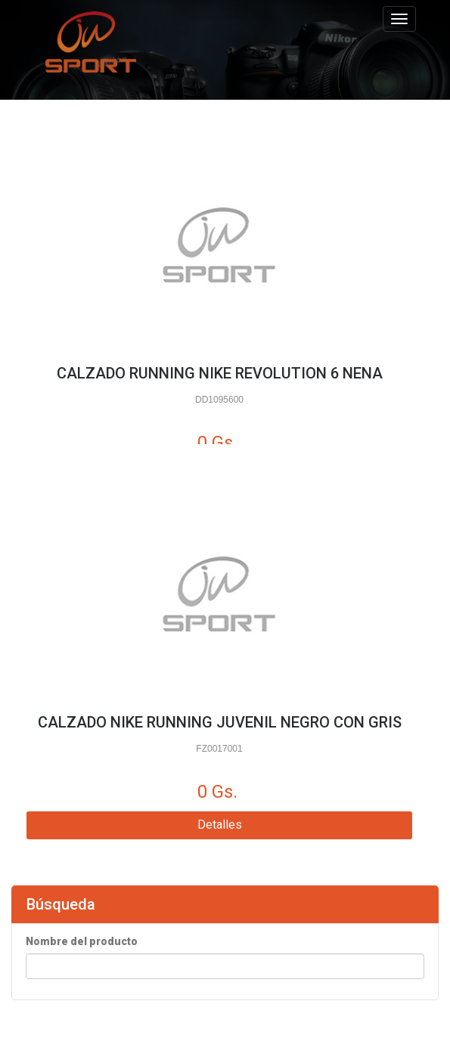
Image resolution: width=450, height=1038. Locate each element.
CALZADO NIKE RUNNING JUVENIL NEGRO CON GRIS (220, 722)
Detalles (219, 824)
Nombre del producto (82, 941)
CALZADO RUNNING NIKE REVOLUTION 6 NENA (220, 373)
